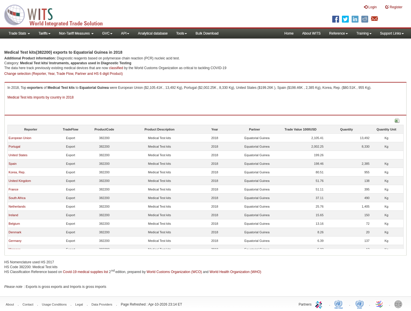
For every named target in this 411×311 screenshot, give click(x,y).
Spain (13, 163)
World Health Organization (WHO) (235, 272)
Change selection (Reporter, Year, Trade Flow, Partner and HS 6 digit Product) (63, 74)
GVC (107, 33)
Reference (338, 33)
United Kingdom (20, 180)
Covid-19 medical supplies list (85, 272)
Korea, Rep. (17, 172)
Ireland (13, 215)
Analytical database (153, 33)
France (13, 189)
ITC (319, 304)
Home (289, 33)
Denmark (15, 232)
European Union (20, 138)
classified (116, 68)
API (125, 33)
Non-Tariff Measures (76, 33)
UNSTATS (359, 304)
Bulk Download (207, 33)
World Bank (399, 304)
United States (18, 155)
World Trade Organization (379, 304)
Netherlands (17, 206)
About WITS (311, 33)
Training (364, 33)
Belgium (14, 223)
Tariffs (45, 33)
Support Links (392, 33)
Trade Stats (19, 33)
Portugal (14, 146)
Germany (15, 240)
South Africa (17, 198)
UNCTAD (339, 304)
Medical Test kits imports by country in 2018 (40, 97)
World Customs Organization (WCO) (174, 272)
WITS (57, 14)
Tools (181, 33)
